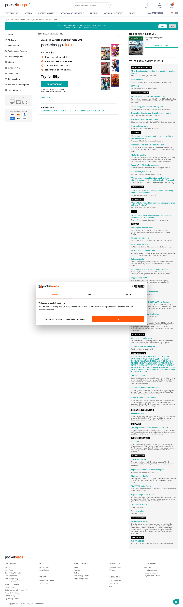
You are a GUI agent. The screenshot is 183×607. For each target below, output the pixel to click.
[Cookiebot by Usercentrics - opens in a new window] (133, 286)
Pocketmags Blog (11, 579)
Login (111, 586)
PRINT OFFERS (65, 111)
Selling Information (116, 580)
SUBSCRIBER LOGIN (49, 111)
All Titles (8, 567)
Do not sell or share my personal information (64, 319)
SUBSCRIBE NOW (54, 84)
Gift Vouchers (12, 79)
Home (9, 34)
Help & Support (13, 90)
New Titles (9, 570)
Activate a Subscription (17, 84)
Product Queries (115, 567)
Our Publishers (10, 581)
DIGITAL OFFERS (80, 111)
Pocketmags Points (81, 576)
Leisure (94, 13)
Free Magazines (11, 576)
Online (76, 573)
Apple (76, 567)
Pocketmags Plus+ (15, 56)
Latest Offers (12, 73)
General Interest (113, 13)
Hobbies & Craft (46, 13)
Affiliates (112, 570)
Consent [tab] (54, 295)
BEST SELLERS (11, 13)
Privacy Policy (10, 587)
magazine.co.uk (150, 573)
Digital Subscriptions (12, 19)
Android (77, 570)
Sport (132, 13)
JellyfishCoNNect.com (152, 576)
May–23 (41, 19)
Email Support (45, 570)
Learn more (45, 97)
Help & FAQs (44, 567)
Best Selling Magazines (13, 573)
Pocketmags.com (150, 570)
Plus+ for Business (12, 584)
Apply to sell (113, 583)
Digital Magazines (81, 579)
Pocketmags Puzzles (16, 51)
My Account (12, 45)
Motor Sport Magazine (29, 19)
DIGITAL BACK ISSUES (97, 111)
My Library (11, 40)
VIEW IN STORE (161, 45)
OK (118, 319)
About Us (147, 567)
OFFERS (28, 13)
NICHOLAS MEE (51, 19)
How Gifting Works (47, 580)
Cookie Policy (10, 596)
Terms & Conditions (12, 593)
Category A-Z (12, 68)
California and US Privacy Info (16, 590)
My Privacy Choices (12, 599)
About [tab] (128, 295)
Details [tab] (91, 295)
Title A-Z (10, 62)
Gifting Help (44, 583)
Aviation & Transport (72, 13)
